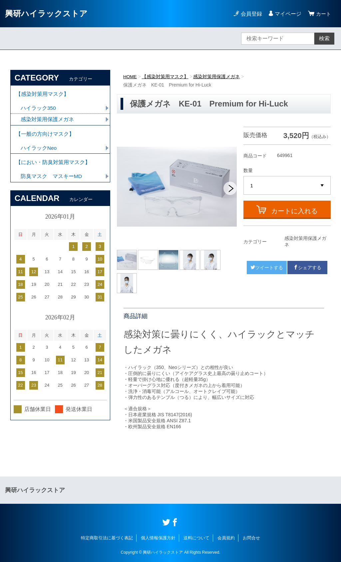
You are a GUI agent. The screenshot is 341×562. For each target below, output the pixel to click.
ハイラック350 (38, 109)
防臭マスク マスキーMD (51, 180)
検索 (324, 38)
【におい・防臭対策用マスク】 (53, 165)
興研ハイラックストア (46, 13)
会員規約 (226, 537)
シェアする (307, 267)
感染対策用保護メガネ (217, 76)
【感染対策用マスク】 (165, 76)
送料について (196, 537)
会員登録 (250, 14)
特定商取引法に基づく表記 (107, 537)
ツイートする (266, 267)
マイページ (287, 14)
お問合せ (251, 537)
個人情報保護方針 (158, 537)
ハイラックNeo (39, 150)
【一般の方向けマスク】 (45, 135)
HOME (130, 76)
